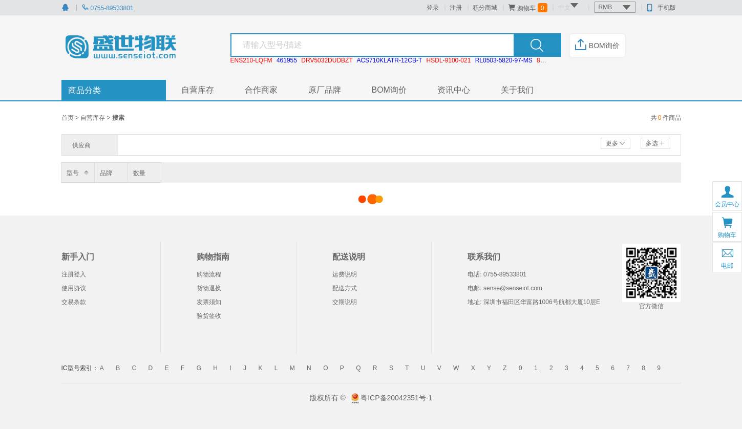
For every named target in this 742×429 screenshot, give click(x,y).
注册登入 (73, 274)
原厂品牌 (324, 89)
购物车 (527, 7)
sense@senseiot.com (512, 288)
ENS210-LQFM (251, 60)
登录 (433, 7)
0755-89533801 (107, 8)
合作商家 (261, 89)
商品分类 (84, 90)
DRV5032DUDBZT (326, 60)
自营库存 (197, 89)
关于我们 (517, 89)
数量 (139, 173)
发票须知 (209, 302)
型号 (73, 173)
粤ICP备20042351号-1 (396, 398)
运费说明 (344, 274)
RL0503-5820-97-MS (504, 60)
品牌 (106, 173)
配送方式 (344, 288)
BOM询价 (597, 45)
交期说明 (344, 302)
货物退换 (209, 288)
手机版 (661, 8)
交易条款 (73, 302)
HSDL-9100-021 (449, 60)
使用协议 (73, 288)
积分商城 (485, 7)
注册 (456, 7)
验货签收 (209, 315)
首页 (68, 117)
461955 (287, 60)
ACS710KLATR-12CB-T (389, 60)
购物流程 (209, 274)
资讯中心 (453, 89)
